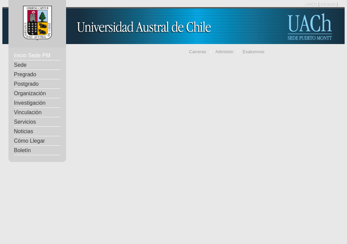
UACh (311, 4)
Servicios (25, 122)
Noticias (23, 131)
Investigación (29, 103)
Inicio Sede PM (32, 55)
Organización (30, 93)
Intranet (329, 4)
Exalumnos (253, 51)
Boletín (22, 150)
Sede (20, 65)
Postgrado (26, 84)
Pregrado (25, 74)
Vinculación (28, 112)
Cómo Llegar (29, 141)
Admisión (224, 51)
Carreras (197, 51)
